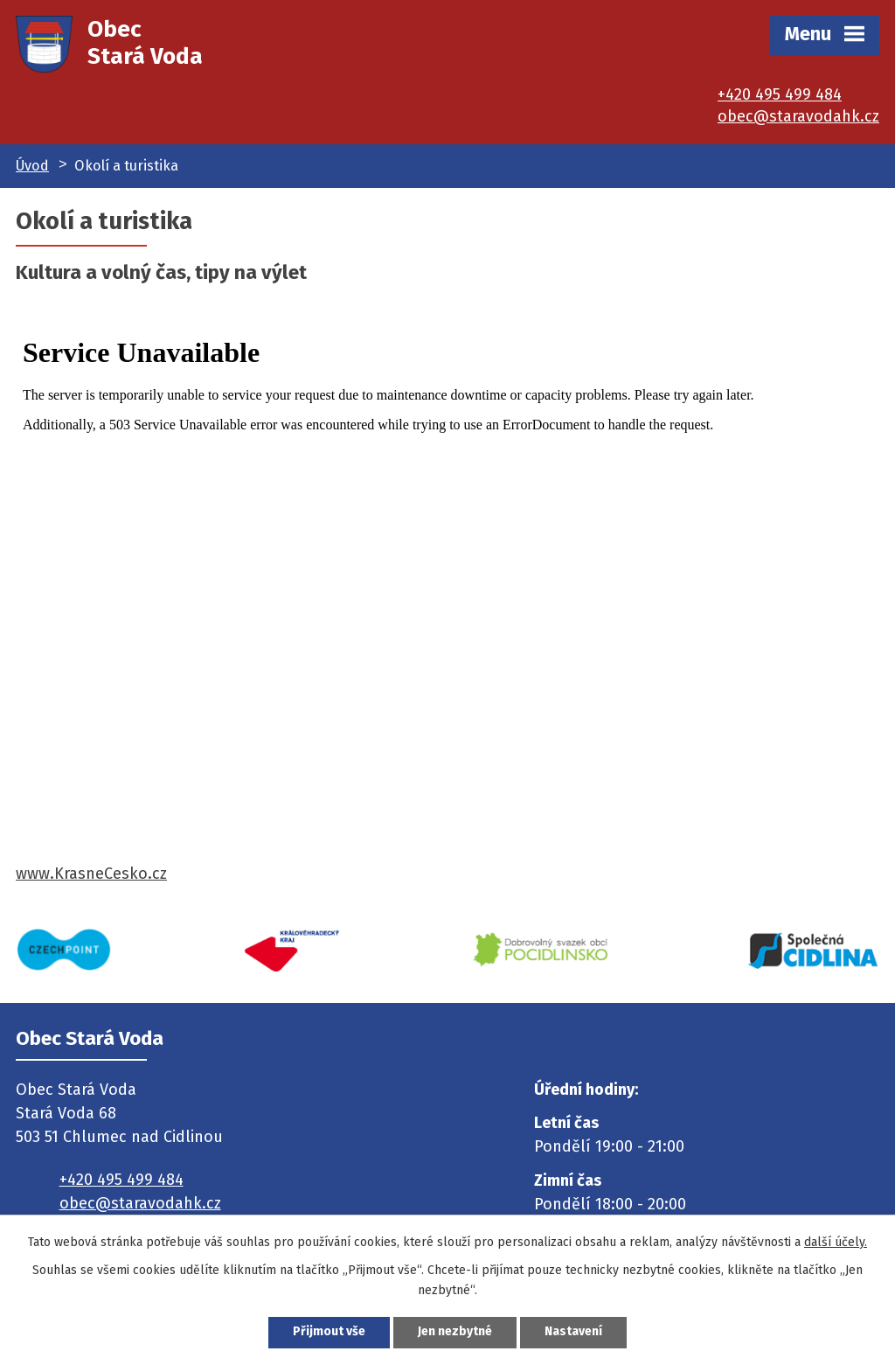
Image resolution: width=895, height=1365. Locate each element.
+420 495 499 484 (780, 94)
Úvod (32, 165)
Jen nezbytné (455, 1332)
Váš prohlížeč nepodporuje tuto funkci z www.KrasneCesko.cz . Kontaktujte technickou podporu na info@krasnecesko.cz (447, 592)
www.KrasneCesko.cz (91, 873)
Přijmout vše (329, 1332)
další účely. (835, 1241)
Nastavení (573, 1332)
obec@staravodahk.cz (798, 116)
